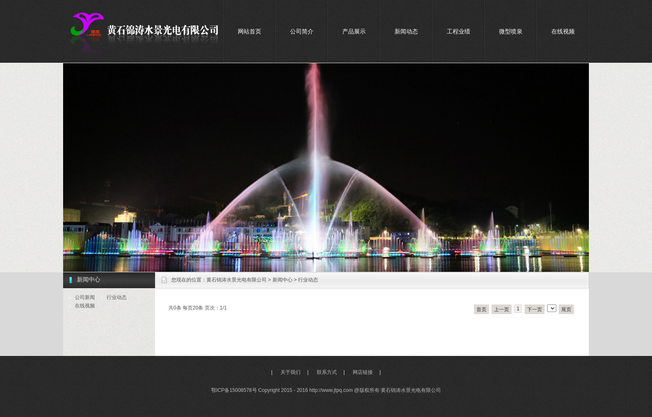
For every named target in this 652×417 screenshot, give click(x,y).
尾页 (566, 309)
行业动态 (308, 280)
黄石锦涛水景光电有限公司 (236, 280)
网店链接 (363, 372)
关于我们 (290, 372)
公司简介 (301, 31)
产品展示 (354, 31)
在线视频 (563, 31)
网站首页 (249, 31)
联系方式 (327, 372)
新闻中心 (283, 280)
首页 (481, 309)
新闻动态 (406, 31)
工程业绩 (458, 31)
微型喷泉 (510, 31)
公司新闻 (85, 297)
